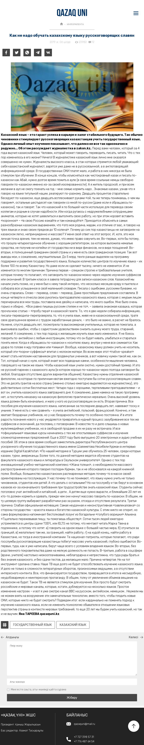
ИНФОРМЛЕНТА (75, 24)
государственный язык (32, 625)
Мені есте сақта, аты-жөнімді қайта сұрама (38, 689)
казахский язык (73, 625)
